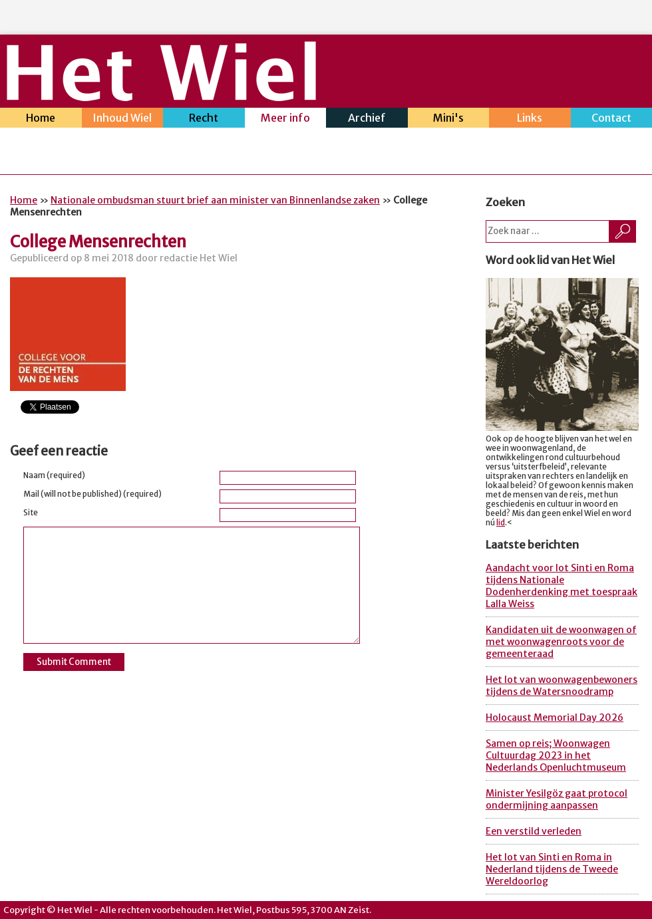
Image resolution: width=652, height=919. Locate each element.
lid (500, 522)
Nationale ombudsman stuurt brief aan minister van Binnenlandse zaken (215, 200)
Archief (367, 119)
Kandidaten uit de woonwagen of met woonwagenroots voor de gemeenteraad (561, 642)
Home (41, 119)
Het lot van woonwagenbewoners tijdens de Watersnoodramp (561, 686)
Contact (612, 119)
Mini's (449, 119)
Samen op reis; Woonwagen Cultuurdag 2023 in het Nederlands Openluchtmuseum (556, 755)
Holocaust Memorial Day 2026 (554, 717)
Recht (204, 119)
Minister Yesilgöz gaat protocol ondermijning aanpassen (556, 799)
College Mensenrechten (98, 241)
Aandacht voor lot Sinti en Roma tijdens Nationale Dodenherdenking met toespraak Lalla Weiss (561, 586)
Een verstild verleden (533, 831)
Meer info (286, 119)
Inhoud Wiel (123, 119)
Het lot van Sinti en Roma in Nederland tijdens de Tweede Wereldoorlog (552, 869)
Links (530, 119)
